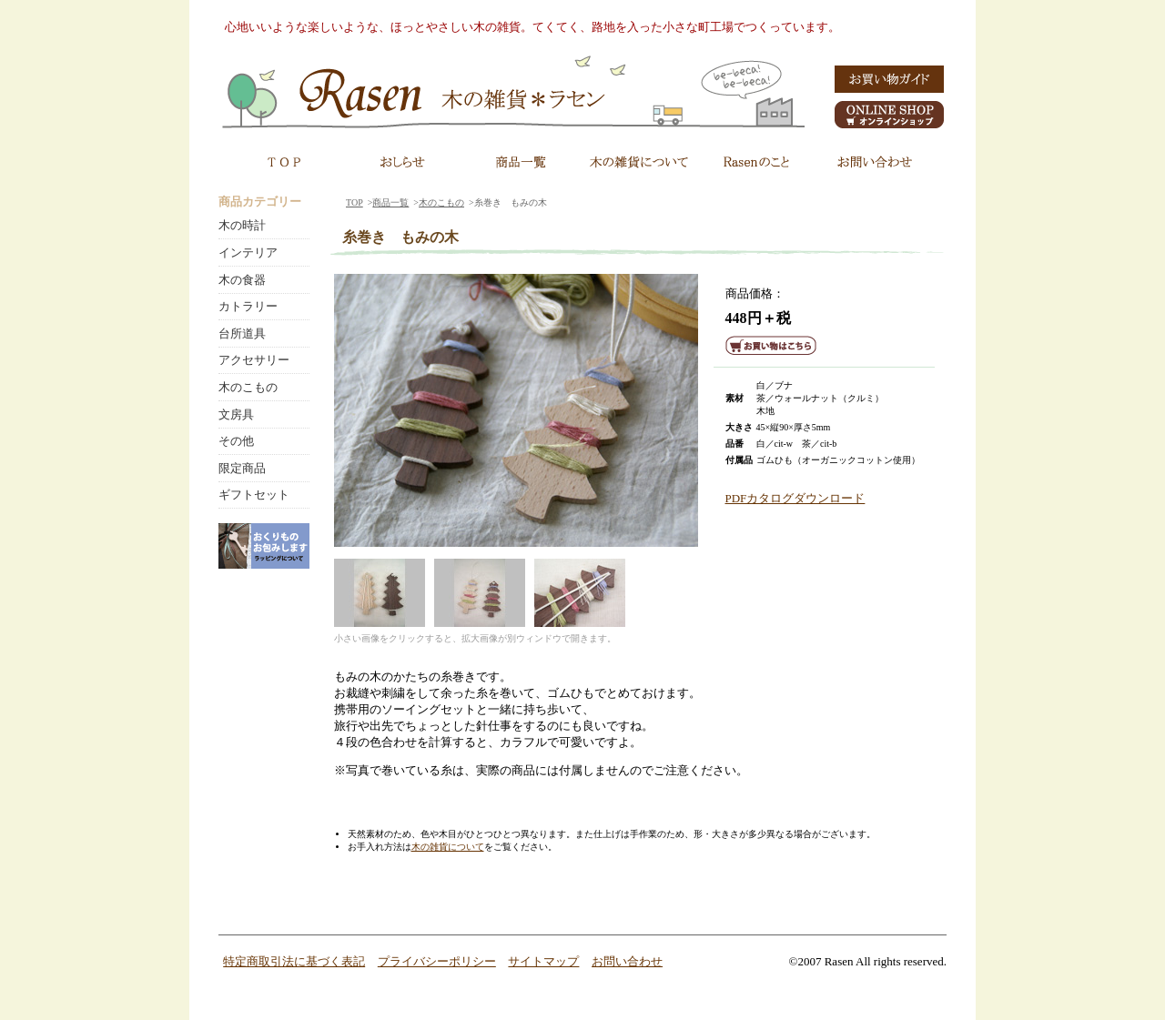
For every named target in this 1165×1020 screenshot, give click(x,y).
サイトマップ (543, 961)
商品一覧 (390, 202)
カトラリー (248, 306)
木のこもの (441, 202)
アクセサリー (253, 360)
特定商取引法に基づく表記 (294, 961)
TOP (354, 202)
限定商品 (242, 468)
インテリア (248, 252)
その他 (236, 441)
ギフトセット (253, 494)
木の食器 (242, 280)
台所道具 (242, 333)
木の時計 (242, 225)
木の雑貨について (447, 847)
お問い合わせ (627, 961)
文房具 (236, 414)
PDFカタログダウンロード (795, 498)
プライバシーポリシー (437, 961)
